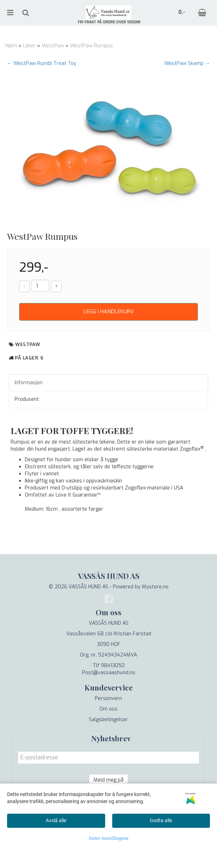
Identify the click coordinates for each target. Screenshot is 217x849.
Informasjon (28, 382)
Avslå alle (56, 820)
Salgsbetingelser (108, 719)
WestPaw (53, 45)
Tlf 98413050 (109, 665)
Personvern (108, 698)
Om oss (108, 709)
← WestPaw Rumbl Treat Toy (41, 63)
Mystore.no (155, 586)
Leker (29, 45)
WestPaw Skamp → (187, 63)
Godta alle (161, 820)
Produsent (27, 399)
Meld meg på (108, 780)
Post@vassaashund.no (108, 672)
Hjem (11, 45)
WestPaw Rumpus (91, 45)
